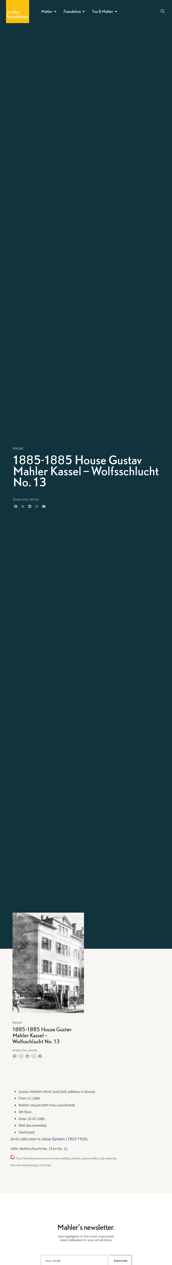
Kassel (18, 448)
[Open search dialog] (163, 12)
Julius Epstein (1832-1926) (64, 1139)
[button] (15, 506)
